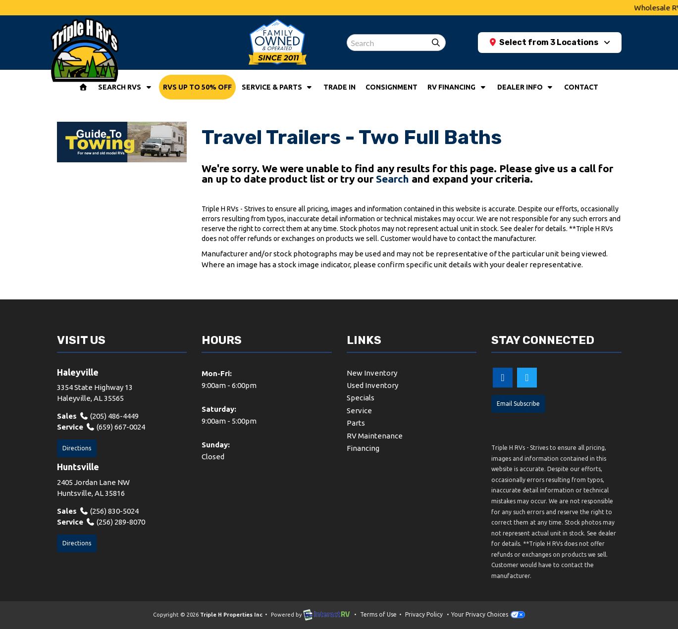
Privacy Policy (424, 614)
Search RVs (125, 87)
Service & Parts (278, 87)
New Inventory (372, 373)
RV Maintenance (375, 436)
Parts (356, 423)
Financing (363, 448)
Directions (76, 448)
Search (392, 179)
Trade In (339, 87)
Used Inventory (372, 385)
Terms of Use (378, 614)
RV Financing (457, 87)
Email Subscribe (518, 403)
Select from (545, 42)
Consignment (391, 87)
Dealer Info (526, 87)
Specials (360, 397)
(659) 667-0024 (116, 427)
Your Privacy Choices (487, 614)
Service (359, 410)
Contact (581, 87)
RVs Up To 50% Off (197, 87)
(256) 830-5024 (109, 511)
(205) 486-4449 (109, 416)
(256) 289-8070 (116, 522)
